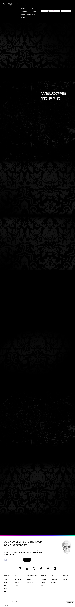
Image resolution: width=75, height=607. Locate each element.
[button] (24, 8)
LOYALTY (24, 17)
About (23, 5)
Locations (31, 14)
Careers (24, 11)
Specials (31, 5)
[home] (10, 2)
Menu (23, 14)
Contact (33, 11)
